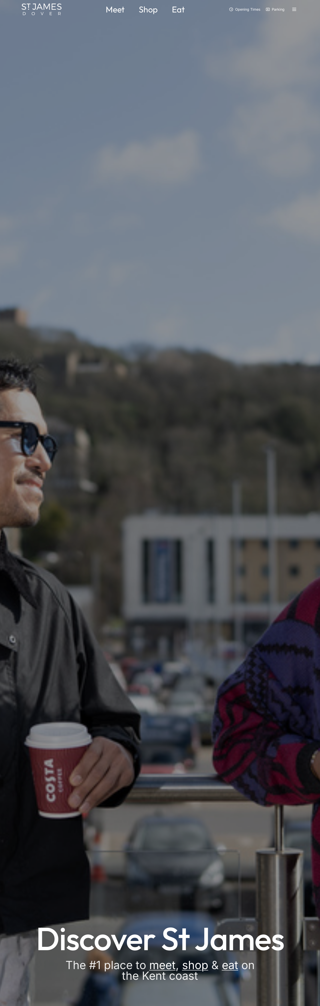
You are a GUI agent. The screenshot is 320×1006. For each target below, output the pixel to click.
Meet (115, 9)
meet (162, 965)
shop (195, 965)
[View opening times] (244, 9)
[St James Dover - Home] (42, 9)
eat (230, 965)
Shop (148, 9)
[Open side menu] (294, 9)
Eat (178, 9)
